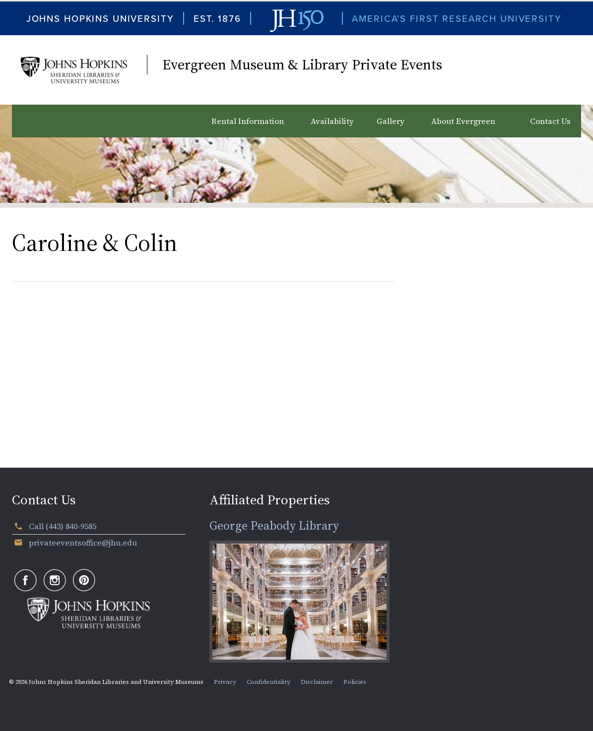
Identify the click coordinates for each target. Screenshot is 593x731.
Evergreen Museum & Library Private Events (302, 64)
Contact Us (550, 121)
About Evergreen (463, 121)
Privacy (225, 682)
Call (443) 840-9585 (62, 526)
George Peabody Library (274, 525)
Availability (332, 121)
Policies (354, 682)
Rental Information (247, 121)
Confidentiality (268, 682)
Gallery (390, 121)
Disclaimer (317, 682)
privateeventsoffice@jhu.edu (83, 542)
